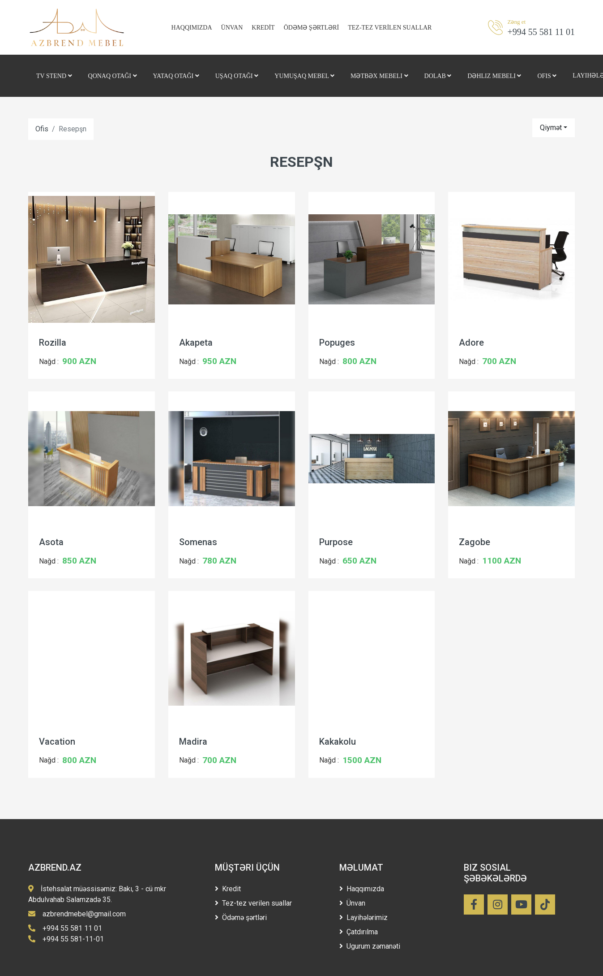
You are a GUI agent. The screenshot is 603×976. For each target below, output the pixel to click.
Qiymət (551, 127)
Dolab (438, 76)
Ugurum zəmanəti (369, 946)
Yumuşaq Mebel (304, 76)
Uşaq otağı (237, 76)
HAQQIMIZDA (191, 27)
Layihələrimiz (363, 917)
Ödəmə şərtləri (241, 917)
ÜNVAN (232, 27)
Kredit (228, 889)
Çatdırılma (358, 932)
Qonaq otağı (112, 76)
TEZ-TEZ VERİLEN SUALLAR (390, 27)
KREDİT (263, 27)
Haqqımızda (361, 889)
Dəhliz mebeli (494, 76)
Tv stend (54, 76)
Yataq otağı (176, 76)
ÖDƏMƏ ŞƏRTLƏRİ (311, 27)
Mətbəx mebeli (379, 76)
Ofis (546, 76)
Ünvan (352, 903)
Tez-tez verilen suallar (253, 903)
